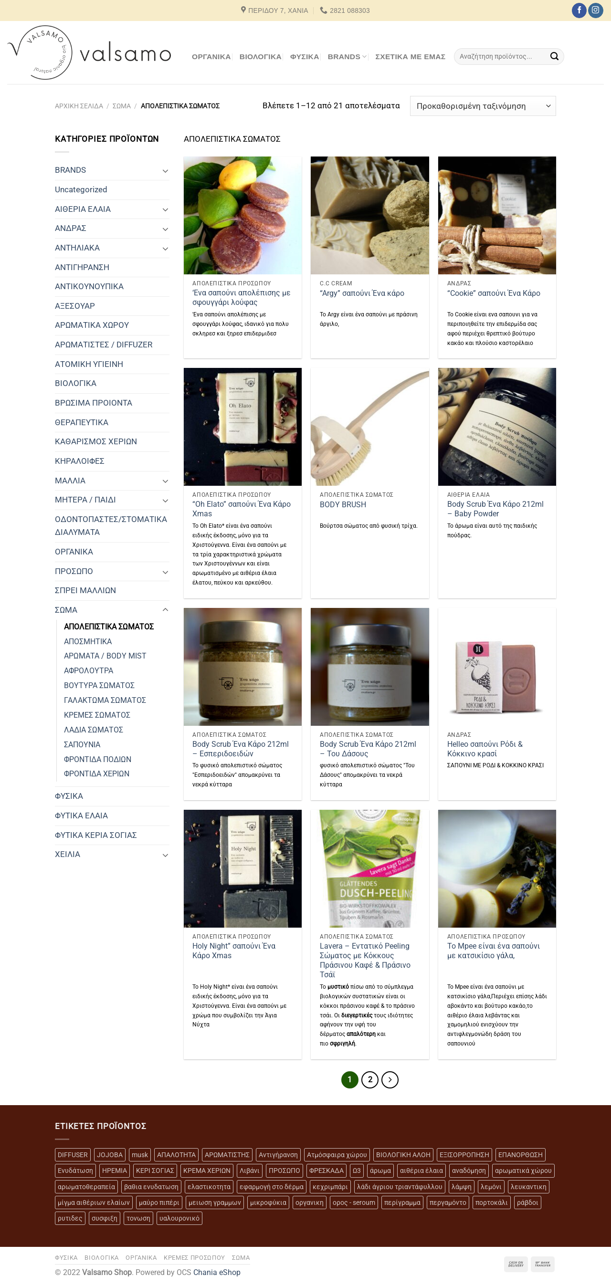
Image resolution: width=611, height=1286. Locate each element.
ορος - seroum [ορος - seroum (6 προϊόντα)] (354, 1202)
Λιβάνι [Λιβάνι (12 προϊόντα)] (250, 1170)
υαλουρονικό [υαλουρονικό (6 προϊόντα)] (179, 1218)
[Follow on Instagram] (595, 10)
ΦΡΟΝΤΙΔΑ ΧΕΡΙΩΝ (96, 774)
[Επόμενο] (390, 1079)
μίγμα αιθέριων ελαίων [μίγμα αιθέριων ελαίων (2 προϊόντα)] (94, 1202)
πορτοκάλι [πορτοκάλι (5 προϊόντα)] (491, 1202)
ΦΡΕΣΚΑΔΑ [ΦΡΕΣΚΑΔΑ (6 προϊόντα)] (326, 1170)
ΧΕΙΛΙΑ (67, 854)
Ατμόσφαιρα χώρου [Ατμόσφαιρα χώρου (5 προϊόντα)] (337, 1155)
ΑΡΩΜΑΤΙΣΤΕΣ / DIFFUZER (103, 344)
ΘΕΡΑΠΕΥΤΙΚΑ (81, 422)
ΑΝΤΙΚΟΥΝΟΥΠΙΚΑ (89, 286)
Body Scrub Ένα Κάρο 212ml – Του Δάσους (368, 749)
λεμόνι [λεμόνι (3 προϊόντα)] (491, 1187)
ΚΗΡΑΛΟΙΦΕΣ (80, 461)
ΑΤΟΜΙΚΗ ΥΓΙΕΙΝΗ (89, 364)
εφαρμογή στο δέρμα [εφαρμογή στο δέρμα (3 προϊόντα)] (272, 1187)
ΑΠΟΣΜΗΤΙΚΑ (88, 642)
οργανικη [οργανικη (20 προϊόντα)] (309, 1202)
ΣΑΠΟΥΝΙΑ (82, 745)
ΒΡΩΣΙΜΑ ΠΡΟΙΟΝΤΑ (93, 403)
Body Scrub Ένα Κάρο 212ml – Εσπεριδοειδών (240, 749)
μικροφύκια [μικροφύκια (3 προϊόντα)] (268, 1202)
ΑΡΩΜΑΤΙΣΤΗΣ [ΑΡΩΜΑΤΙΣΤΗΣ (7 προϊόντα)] (227, 1155)
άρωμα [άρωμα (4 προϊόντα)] (380, 1170)
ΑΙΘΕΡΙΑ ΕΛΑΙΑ (83, 209)
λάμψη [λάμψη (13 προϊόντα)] (462, 1187)
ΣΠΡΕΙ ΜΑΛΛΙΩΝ (85, 590)
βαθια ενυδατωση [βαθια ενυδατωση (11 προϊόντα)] (151, 1187)
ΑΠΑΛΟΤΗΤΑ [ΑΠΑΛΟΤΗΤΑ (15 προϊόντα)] (176, 1155)
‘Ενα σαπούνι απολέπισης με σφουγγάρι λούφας (241, 298)
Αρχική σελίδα (79, 106)
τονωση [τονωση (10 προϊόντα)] (138, 1218)
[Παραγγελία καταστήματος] (483, 106)
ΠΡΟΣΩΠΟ (74, 571)
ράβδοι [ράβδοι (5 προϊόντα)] (527, 1202)
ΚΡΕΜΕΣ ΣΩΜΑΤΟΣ (97, 715)
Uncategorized (81, 189)
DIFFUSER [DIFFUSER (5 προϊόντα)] (73, 1155)
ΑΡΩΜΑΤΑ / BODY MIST (105, 656)
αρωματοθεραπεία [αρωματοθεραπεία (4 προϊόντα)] (86, 1187)
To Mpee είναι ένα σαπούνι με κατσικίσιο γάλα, (493, 951)
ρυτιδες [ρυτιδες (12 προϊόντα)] (70, 1218)
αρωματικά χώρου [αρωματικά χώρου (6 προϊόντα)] (523, 1170)
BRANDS (347, 56)
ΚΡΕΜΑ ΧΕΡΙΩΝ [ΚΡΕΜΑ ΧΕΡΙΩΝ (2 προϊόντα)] (207, 1170)
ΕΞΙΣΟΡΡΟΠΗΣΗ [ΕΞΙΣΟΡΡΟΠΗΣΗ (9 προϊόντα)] (464, 1155)
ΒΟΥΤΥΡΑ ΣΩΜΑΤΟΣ (99, 685)
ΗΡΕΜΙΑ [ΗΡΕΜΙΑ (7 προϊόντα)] (114, 1170)
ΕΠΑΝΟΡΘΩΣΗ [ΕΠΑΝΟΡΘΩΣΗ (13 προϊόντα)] (520, 1155)
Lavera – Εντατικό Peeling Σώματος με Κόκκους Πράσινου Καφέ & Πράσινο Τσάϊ (365, 961)
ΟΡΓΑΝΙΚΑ (211, 56)
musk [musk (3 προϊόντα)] (140, 1155)
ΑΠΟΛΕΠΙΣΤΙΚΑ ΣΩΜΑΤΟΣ (109, 627)
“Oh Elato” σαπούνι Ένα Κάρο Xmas (241, 509)
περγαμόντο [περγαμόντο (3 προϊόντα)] (448, 1202)
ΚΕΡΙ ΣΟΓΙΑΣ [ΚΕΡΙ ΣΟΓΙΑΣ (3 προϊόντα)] (155, 1170)
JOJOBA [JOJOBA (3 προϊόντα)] (110, 1155)
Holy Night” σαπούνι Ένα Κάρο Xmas (233, 951)
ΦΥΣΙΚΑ (304, 56)
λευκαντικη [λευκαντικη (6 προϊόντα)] (529, 1187)
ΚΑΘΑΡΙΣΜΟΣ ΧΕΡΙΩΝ (96, 441)
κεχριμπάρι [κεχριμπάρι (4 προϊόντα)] (330, 1187)
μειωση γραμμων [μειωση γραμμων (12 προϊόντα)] (215, 1202)
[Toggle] (165, 170)
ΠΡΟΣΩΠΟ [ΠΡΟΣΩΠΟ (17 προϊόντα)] (284, 1170)
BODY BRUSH (343, 505)
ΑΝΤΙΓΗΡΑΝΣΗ (82, 267)
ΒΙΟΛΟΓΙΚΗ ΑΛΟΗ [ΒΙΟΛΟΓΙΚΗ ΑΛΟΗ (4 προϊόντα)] (403, 1155)
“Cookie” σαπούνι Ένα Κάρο (493, 293)
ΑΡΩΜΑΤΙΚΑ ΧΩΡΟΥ (92, 325)
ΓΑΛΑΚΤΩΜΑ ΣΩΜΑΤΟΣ (105, 700)
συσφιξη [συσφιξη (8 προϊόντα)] (104, 1218)
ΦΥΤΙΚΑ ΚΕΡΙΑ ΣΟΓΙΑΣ (96, 835)
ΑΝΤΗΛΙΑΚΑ (77, 247)
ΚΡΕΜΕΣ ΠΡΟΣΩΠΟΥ (194, 1257)
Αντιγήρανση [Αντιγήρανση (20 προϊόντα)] (278, 1155)
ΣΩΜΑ (122, 106)
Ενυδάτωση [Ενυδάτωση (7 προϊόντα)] (75, 1170)
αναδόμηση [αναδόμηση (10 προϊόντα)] (469, 1170)
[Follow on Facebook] (579, 10)
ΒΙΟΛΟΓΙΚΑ (261, 56)
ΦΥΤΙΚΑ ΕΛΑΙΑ (81, 815)
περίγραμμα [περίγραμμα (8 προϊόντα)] (402, 1202)
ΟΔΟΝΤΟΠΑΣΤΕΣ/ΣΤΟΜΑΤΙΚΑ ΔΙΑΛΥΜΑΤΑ (111, 525)
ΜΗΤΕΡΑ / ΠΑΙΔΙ (85, 499)
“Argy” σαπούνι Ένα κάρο (362, 293)
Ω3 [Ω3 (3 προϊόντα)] (357, 1170)
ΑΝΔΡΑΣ (70, 228)
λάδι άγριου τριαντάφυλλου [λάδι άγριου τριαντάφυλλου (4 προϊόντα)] (399, 1187)
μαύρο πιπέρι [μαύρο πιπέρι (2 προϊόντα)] (159, 1202)
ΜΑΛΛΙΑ (70, 480)
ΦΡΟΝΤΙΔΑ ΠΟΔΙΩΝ (97, 759)
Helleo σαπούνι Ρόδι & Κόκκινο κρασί (485, 749)
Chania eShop (217, 1272)
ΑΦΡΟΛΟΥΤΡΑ (88, 671)
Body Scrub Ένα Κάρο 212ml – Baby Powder (495, 509)
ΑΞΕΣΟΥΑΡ (75, 306)
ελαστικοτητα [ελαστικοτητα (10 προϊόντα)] (209, 1187)
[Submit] (555, 56)
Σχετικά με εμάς (411, 56)
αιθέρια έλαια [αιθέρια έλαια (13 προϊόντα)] (421, 1170)
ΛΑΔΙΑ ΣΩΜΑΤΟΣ (93, 730)
